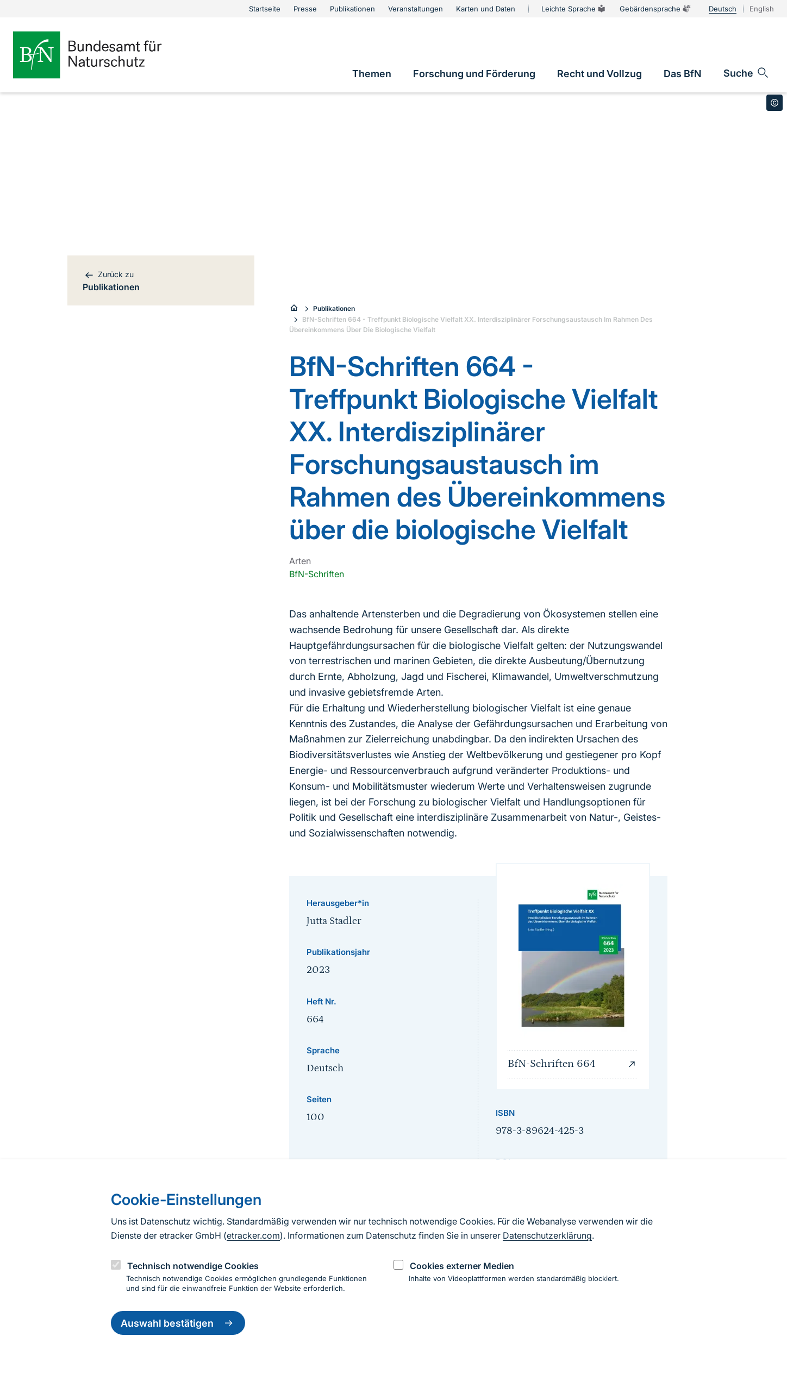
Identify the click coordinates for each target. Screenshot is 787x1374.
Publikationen (334, 308)
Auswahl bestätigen (178, 1322)
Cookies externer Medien (462, 1265)
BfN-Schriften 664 (573, 1064)
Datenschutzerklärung (547, 1235)
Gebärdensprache (655, 8)
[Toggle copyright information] (774, 103)
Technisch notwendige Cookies (193, 1265)
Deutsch (722, 8)
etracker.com (253, 1235)
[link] (372, 74)
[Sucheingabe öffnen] (746, 73)
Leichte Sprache (574, 8)
